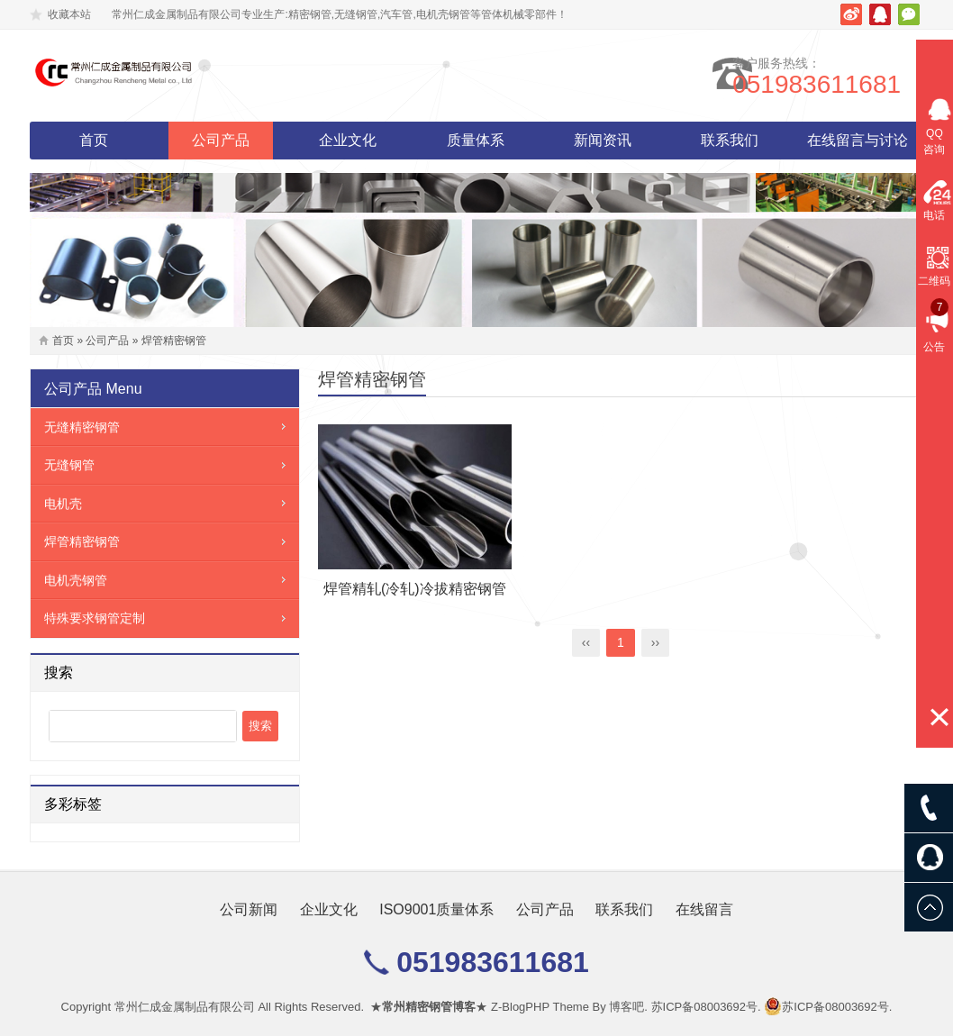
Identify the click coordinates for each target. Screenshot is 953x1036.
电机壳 (63, 503)
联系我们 (729, 140)
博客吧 (626, 1006)
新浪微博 (851, 14)
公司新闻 (248, 909)
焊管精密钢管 (173, 340)
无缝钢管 (69, 465)
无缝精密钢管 (82, 427)
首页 (93, 140)
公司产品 (221, 140)
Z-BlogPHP (520, 1006)
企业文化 (348, 140)
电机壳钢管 (75, 580)
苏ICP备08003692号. (706, 1006)
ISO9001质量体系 (436, 909)
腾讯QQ (880, 14)
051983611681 (839, 84)
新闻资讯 (602, 140)
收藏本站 (69, 14)
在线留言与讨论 (857, 140)
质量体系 (475, 140)
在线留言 (704, 909)
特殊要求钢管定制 (94, 618)
